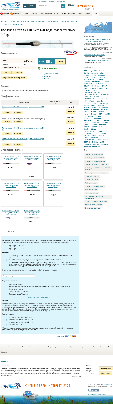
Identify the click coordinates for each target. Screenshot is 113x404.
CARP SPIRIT (89, 84)
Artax (94, 75)
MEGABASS (103, 107)
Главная (3, 346)
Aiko (102, 73)
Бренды (63, 13)
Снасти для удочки (92, 179)
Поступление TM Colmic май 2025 (96, 60)
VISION (101, 135)
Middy (86, 110)
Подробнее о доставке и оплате (39, 297)
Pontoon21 (88, 118)
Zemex (105, 140)
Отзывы (24, 346)
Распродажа (17, 13)
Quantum (98, 120)
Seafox (86, 125)
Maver (94, 107)
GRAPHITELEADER (91, 94)
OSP (100, 114)
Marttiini (87, 107)
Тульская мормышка (92, 146)
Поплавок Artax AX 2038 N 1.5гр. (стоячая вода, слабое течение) (32, 157)
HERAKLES (98, 97)
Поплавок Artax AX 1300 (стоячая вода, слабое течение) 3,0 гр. (53, 157)
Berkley (93, 77)
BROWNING (96, 82)
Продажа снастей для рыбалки (96, 201)
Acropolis (94, 73)
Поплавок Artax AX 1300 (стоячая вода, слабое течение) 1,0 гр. (11, 157)
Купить (59, 61)
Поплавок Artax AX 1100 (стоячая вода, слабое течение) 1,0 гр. (23, 107)
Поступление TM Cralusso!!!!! (94, 55)
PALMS (107, 114)
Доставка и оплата (46, 13)
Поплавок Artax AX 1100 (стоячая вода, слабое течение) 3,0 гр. (23, 128)
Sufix (101, 131)
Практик (104, 144)
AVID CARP (102, 75)
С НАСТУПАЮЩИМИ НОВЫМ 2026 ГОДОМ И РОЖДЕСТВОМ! (97, 40)
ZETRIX (87, 142)
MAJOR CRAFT (89, 105)
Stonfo (86, 129)
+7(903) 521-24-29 (59, 385)
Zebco (98, 140)
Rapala (106, 120)
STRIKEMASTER (90, 131)
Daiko (97, 86)
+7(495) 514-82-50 (35, 385)
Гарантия (34, 13)
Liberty (94, 103)
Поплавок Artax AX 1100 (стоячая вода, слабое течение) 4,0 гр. (23, 139)
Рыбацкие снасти (91, 183)
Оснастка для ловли (17, 21)
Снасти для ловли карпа (94, 154)
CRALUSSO (88, 86)
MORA (93, 112)
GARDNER (88, 92)
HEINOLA (87, 97)
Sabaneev (105, 122)
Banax (86, 77)
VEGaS (86, 135)
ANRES (87, 75)
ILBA (106, 99)
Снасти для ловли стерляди (95, 161)
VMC (86, 138)
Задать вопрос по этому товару (14, 77)
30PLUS (97, 71)
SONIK (94, 127)
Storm (93, 129)
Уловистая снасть (91, 193)
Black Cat (102, 77)
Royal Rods (95, 122)
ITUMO (91, 101)
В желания (18, 72)
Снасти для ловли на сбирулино (96, 173)
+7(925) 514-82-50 (85, 5)
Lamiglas (100, 101)
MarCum (101, 105)
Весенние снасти (91, 189)
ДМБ (102, 142)
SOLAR (86, 127)
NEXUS (101, 112)
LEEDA (86, 103)
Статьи (80, 13)
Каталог (4, 21)
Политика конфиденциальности (97, 394)
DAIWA (104, 86)
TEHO (96, 133)
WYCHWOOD (89, 140)
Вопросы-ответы (13, 346)
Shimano (102, 125)
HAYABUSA (105, 94)
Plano (99, 116)
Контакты (88, 13)
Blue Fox (99, 79)
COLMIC (99, 84)
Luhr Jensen (103, 103)
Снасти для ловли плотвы (94, 158)
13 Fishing (88, 71)
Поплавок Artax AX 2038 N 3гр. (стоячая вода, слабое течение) (10, 212)
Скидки (26, 13)
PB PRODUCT (89, 116)
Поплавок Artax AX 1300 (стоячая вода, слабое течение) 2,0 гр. (32, 185)
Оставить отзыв (106, 368)
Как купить (71, 13)
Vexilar (94, 135)
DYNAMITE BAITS (96, 88)
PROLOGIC (88, 120)
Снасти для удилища (92, 208)
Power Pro (98, 118)
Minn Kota (95, 110)
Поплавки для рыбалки (35, 21)
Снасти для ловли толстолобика (96, 164)
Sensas (94, 125)
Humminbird (98, 99)
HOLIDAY (87, 99)
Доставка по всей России (98, 27)
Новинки (6, 13)
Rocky (86, 122)
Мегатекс (87, 144)
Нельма (96, 144)
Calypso (106, 82)
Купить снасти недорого (93, 205)
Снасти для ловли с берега (95, 186)
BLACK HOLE (89, 79)
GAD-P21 (96, 90)
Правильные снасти (92, 176)
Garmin (96, 92)
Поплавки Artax (52, 21)
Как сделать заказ (84, 346)
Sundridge (87, 133)
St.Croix (102, 127)
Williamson (94, 138)
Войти (95, 14)
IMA (85, 101)
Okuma (93, 114)
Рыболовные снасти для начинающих (94, 197)
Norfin (86, 114)
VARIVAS (104, 133)
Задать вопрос (105, 373)
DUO (86, 88)
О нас (56, 13)
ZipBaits (95, 142)
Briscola (87, 82)
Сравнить (6, 72)
